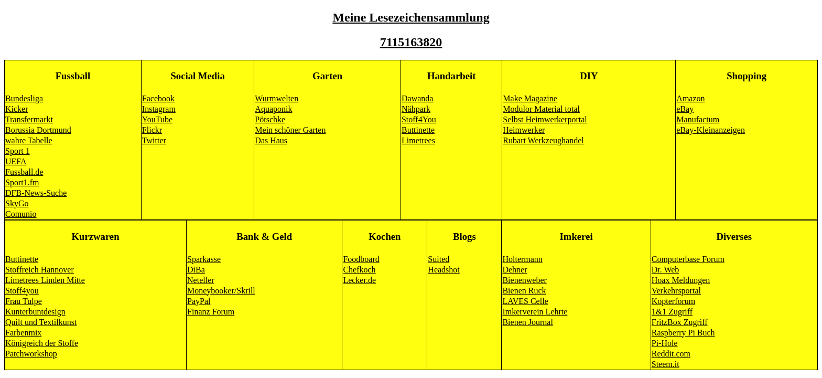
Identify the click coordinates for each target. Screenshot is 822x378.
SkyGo (16, 203)
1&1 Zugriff (672, 311)
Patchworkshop (31, 353)
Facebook (158, 98)
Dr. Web (665, 269)
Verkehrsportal (676, 290)
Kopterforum (674, 301)
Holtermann (522, 259)
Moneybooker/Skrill (221, 290)
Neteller (200, 280)
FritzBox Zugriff (680, 322)
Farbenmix (23, 332)
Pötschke (270, 119)
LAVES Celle (525, 301)
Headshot (443, 269)
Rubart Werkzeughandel (543, 140)
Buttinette (418, 129)
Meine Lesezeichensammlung (410, 17)
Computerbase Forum (688, 259)
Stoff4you (22, 290)
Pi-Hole (665, 343)
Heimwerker (524, 129)
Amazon (690, 98)
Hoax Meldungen (681, 280)
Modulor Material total (541, 108)
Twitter (154, 140)
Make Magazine (530, 98)
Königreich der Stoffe (41, 343)
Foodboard (361, 259)
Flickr (152, 129)
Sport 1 (17, 150)
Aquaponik (273, 108)
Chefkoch (359, 269)
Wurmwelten (276, 98)
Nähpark (416, 108)
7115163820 (411, 42)
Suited (438, 259)
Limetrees (418, 140)
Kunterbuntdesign (35, 311)
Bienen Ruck (524, 290)
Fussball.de (24, 171)
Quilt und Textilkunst (41, 322)
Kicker (16, 108)
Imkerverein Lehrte (534, 311)
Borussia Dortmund (38, 129)
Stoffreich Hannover (39, 269)
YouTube (157, 119)
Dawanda (417, 98)
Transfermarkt (29, 119)
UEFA (16, 161)
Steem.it (665, 364)
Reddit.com (671, 353)
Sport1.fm (22, 182)
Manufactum (697, 119)
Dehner (514, 269)
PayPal (198, 301)
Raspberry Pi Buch (683, 332)
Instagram (159, 108)
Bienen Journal (527, 322)
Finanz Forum (210, 311)
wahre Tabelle (28, 140)
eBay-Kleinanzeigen (710, 129)
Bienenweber (524, 280)
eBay (685, 108)
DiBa (196, 269)
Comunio (21, 213)
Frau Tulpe (23, 301)
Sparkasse (204, 259)
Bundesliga (24, 98)
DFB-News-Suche (36, 192)
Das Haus (271, 140)
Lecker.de (359, 280)
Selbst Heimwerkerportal (545, 119)
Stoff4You (419, 119)
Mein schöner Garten (290, 129)
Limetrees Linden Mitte (45, 280)
